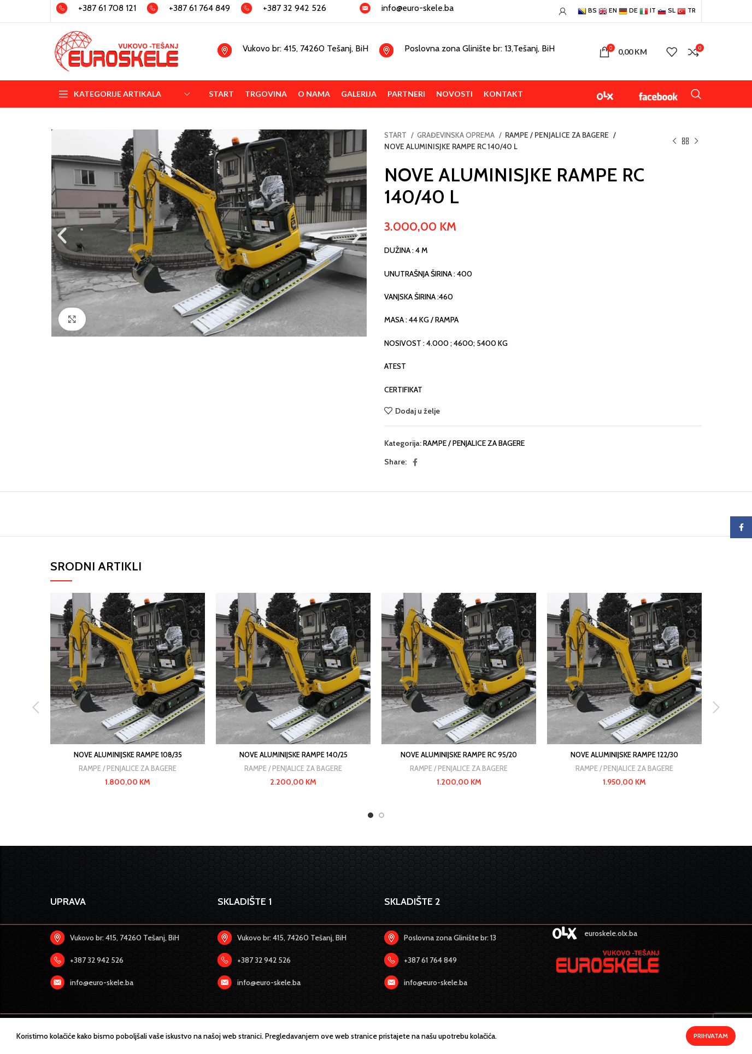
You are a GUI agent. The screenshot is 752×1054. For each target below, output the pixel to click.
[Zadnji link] (125, 960)
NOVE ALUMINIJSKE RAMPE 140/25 (293, 754)
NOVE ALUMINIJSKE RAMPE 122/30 (624, 754)
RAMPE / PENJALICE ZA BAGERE (555, 135)
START (396, 135)
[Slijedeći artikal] (696, 141)
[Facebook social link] (415, 462)
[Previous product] (674, 141)
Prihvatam (711, 1036)
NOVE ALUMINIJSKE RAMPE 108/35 (127, 754)
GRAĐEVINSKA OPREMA (456, 135)
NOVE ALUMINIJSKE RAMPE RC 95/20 (458, 754)
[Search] (696, 94)
